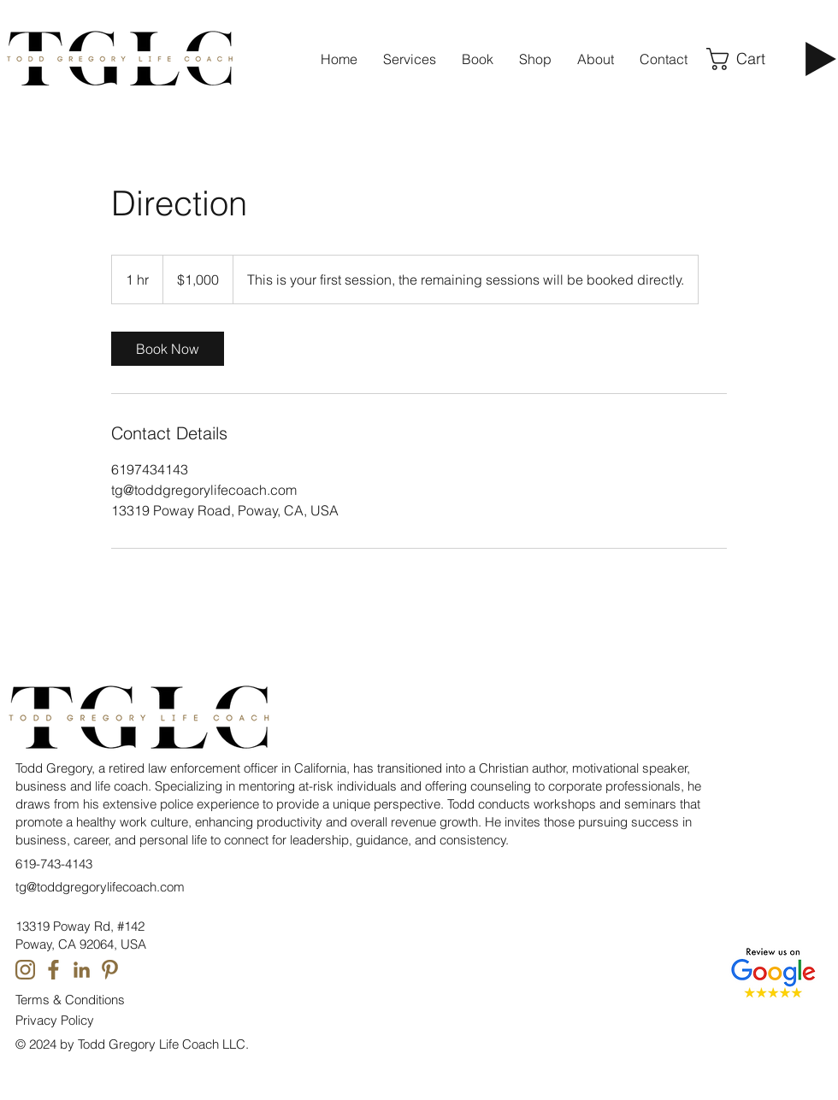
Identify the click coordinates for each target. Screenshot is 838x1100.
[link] (167, 349)
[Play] (821, 59)
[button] (663, 59)
